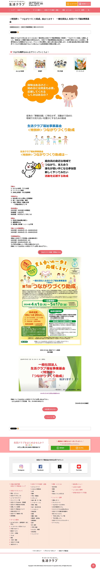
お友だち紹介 (77, 487)
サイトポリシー (37, 550)
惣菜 (32, 513)
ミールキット (34, 509)
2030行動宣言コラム (57, 507)
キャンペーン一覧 (15, 500)
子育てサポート (15, 528)
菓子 (32, 522)
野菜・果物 (34, 504)
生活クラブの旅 (14, 542)
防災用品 (33, 531)
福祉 (12, 537)
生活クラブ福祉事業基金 (26, 27)
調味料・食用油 (35, 518)
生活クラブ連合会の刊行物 (18, 504)
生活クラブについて (17, 490)
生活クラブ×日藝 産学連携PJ (60, 511)
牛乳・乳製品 (34, 495)
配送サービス (14, 531)
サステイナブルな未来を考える (60, 509)
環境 (53, 489)
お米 (32, 491)
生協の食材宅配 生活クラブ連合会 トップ (18, 485)
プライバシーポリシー (50, 550)
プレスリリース (56, 502)
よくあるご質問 (77, 490)
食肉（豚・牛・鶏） (36, 500)
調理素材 (33, 520)
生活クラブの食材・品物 (38, 484)
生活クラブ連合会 (63, 550)
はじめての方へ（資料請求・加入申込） (19, 523)
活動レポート (55, 500)
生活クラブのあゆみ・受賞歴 (18, 502)
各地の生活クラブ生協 (79, 492)
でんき (12, 535)
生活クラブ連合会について (18, 509)
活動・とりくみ (57, 484)
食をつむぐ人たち (57, 513)
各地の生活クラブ (15, 511)
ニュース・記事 (57, 497)
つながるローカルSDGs (58, 504)
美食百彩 (33, 511)
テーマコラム (55, 522)
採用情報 (13, 516)
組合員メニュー (77, 484)
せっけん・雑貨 (35, 529)
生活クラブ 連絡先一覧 (17, 513)
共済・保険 (13, 540)
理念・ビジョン (15, 493)
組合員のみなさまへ (14, 27)
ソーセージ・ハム (36, 502)
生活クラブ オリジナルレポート (60, 520)
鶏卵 (32, 493)
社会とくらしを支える (58, 493)
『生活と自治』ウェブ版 (58, 516)
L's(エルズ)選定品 (36, 489)
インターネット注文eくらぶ (17, 526)
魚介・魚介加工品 (36, 507)
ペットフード (34, 534)
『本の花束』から (57, 518)
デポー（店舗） (15, 533)
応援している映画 (15, 507)
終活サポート (13, 544)
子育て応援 (34, 527)
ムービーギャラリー (16, 498)
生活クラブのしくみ (16, 495)
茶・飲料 (33, 525)
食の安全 (54, 487)
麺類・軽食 (34, 516)
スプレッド (34, 498)
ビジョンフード (35, 487)
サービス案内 (15, 519)
